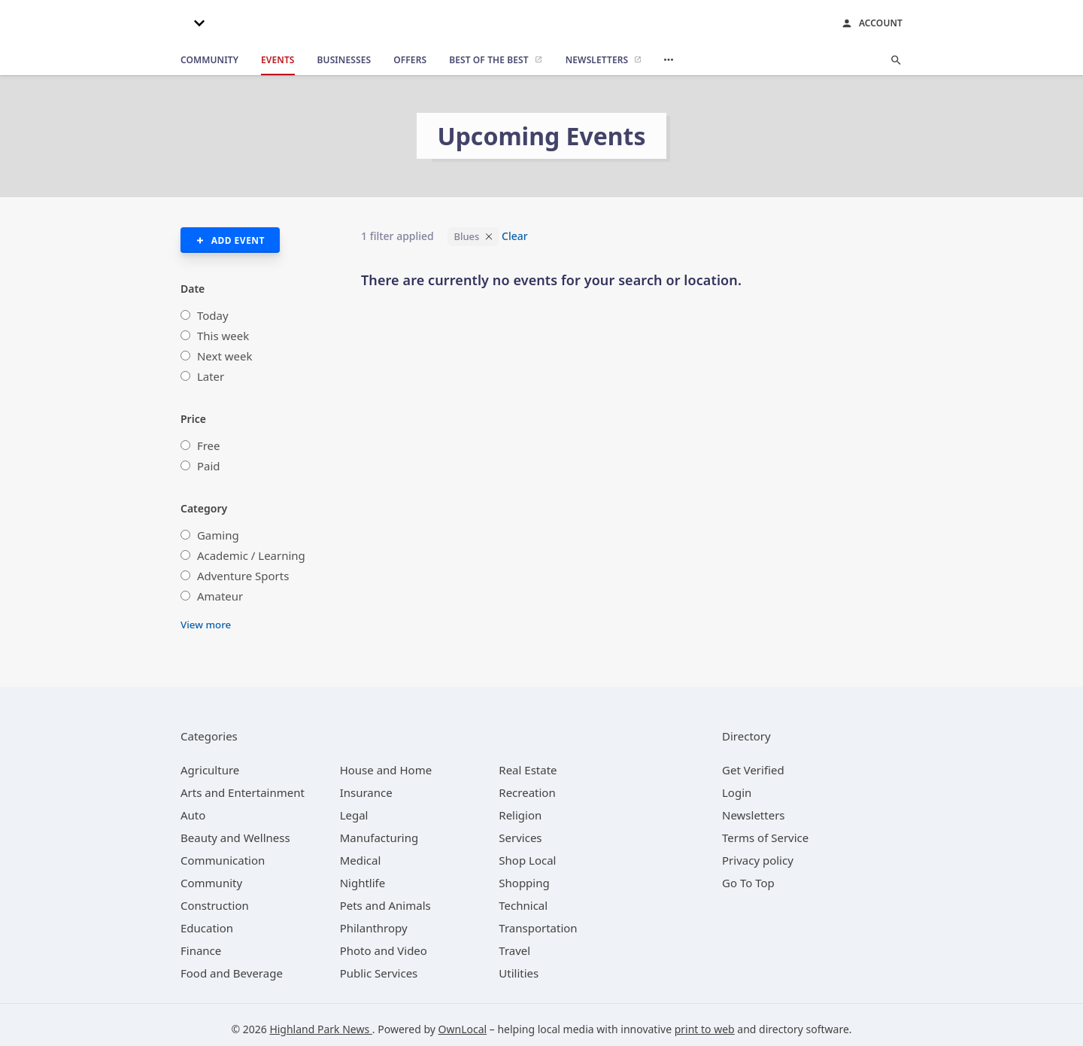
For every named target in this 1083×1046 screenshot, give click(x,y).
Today (213, 315)
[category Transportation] (538, 927)
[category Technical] (523, 905)
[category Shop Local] (527, 860)
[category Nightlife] (363, 882)
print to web (705, 1029)
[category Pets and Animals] (385, 905)
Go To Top (748, 882)
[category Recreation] (527, 792)
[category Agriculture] (209, 769)
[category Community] (211, 882)
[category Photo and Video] (383, 950)
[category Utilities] (518, 973)
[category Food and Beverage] (231, 973)
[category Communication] (222, 860)
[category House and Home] (386, 769)
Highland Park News (320, 1029)
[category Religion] (520, 815)
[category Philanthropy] (374, 927)
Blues (466, 236)
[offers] (409, 60)
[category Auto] (192, 815)
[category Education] (206, 927)
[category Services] (520, 837)
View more (205, 624)
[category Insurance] (366, 792)
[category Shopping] (524, 882)
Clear (515, 236)
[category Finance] (200, 950)
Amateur (220, 596)
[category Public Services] (379, 973)
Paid (208, 465)
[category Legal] (354, 815)
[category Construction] (214, 905)
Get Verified (753, 769)
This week (223, 335)
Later (210, 376)
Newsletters (753, 815)
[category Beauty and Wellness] (235, 837)
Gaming (218, 535)
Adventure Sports (243, 575)
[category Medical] (360, 860)
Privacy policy (757, 860)
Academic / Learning (251, 555)
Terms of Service (765, 837)
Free (208, 445)
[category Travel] (514, 950)
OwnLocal (462, 1029)
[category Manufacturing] (379, 837)
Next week (225, 355)
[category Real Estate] (528, 769)
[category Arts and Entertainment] (242, 792)
